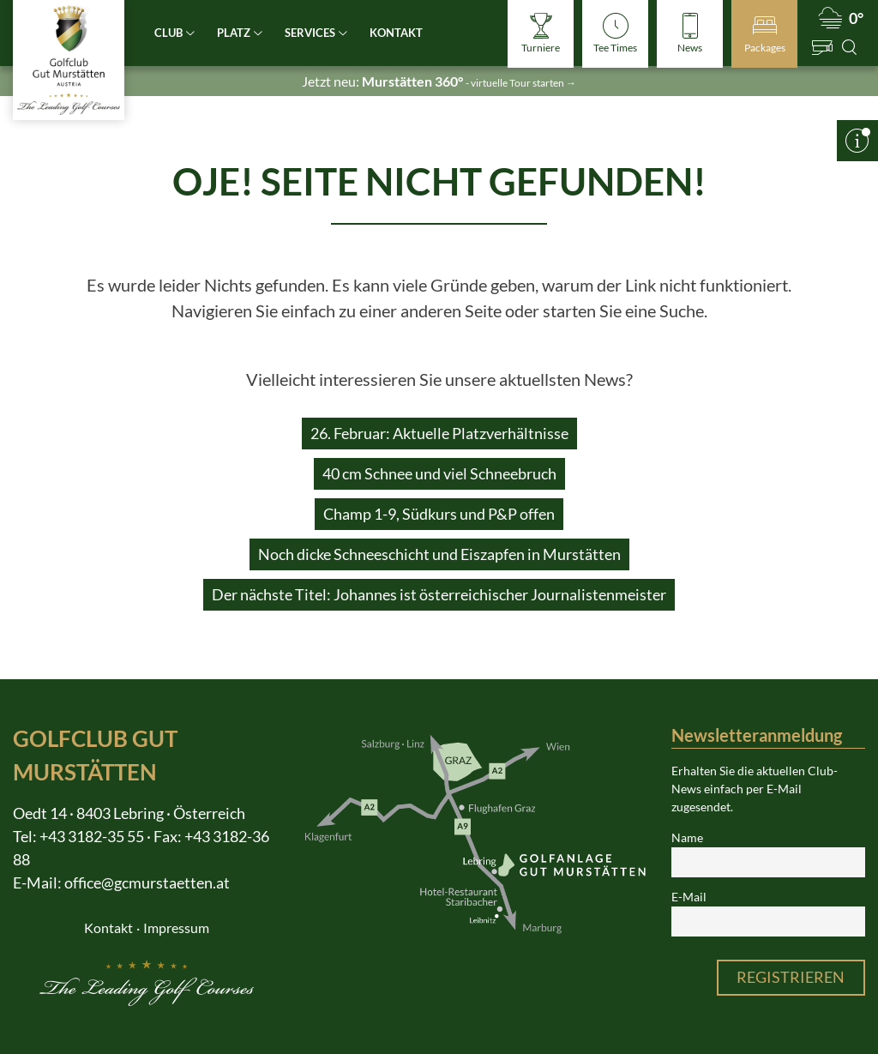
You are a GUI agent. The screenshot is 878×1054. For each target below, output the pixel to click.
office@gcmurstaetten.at (147, 882)
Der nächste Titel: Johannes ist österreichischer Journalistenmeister (439, 594)
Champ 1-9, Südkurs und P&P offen (439, 513)
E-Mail (689, 897)
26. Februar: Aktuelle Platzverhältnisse (439, 433)
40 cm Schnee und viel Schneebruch (439, 473)
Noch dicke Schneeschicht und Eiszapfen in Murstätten (439, 554)
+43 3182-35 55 (91, 836)
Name (687, 838)
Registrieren (791, 976)
